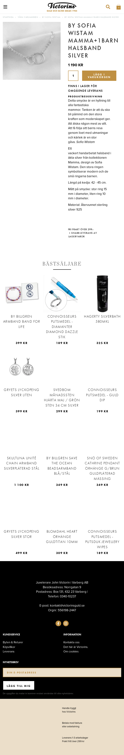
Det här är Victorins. (75, 647)
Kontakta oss (71, 642)
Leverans (8, 651)
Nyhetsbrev (11, 662)
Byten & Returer (13, 642)
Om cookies (71, 651)
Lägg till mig (19, 686)
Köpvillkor (9, 647)
